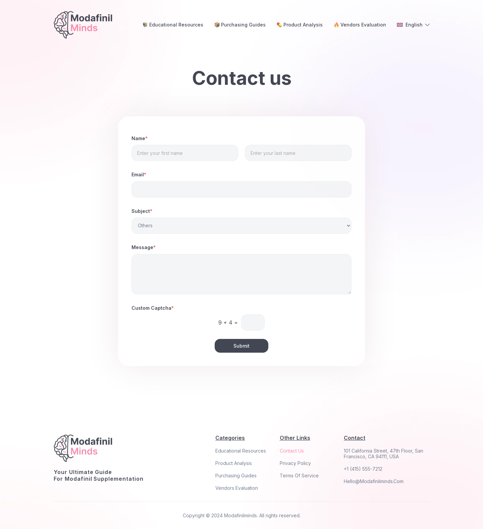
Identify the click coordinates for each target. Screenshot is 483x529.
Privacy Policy (295, 463)
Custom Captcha (152, 308)
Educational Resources (240, 451)
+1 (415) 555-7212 (363, 469)
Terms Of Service (299, 475)
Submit (241, 346)
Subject (141, 211)
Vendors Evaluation (236, 488)
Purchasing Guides (236, 475)
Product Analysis (233, 463)
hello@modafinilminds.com (374, 481)
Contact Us (292, 451)
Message (143, 247)
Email (138, 174)
